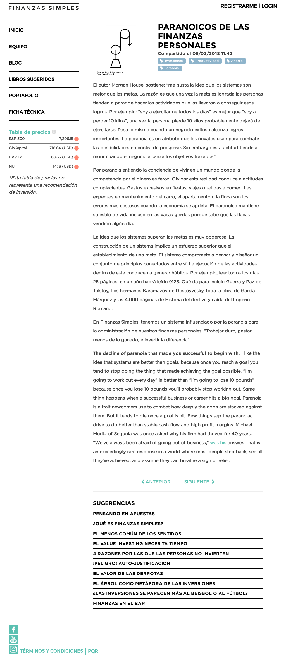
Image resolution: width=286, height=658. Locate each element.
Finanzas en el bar (119, 603)
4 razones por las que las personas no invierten (161, 553)
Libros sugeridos (31, 79)
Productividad (205, 61)
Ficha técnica (26, 112)
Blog (15, 63)
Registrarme (238, 6)
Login (269, 6)
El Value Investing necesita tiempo (140, 543)
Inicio (16, 30)
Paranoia (170, 68)
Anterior (156, 481)
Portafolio (23, 95)
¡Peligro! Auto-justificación (131, 563)
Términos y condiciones (51, 651)
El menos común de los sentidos (137, 533)
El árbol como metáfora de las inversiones (154, 583)
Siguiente (199, 481)
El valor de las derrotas (128, 573)
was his (218, 442)
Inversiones (172, 61)
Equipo (18, 46)
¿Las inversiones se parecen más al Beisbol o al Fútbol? (170, 593)
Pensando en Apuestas (124, 513)
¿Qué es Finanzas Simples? (128, 523)
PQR (93, 651)
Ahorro (235, 61)
